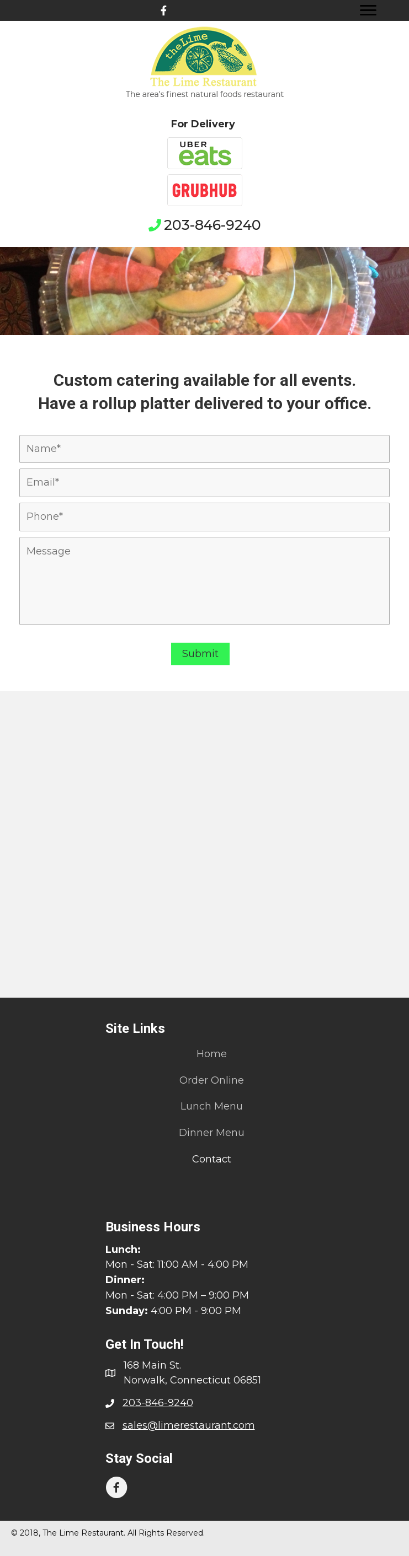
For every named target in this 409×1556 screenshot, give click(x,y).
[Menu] (368, 10)
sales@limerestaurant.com (189, 1425)
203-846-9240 (212, 225)
